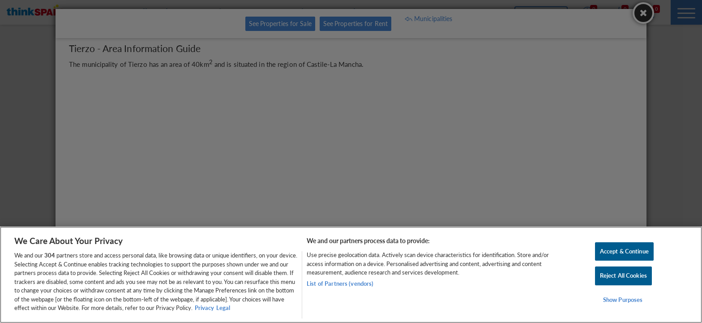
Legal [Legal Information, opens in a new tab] (223, 307)
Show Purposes (623, 299)
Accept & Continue (624, 251)
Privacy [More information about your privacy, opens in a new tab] (204, 307)
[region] (351, 275)
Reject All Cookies (623, 275)
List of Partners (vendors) (340, 283)
